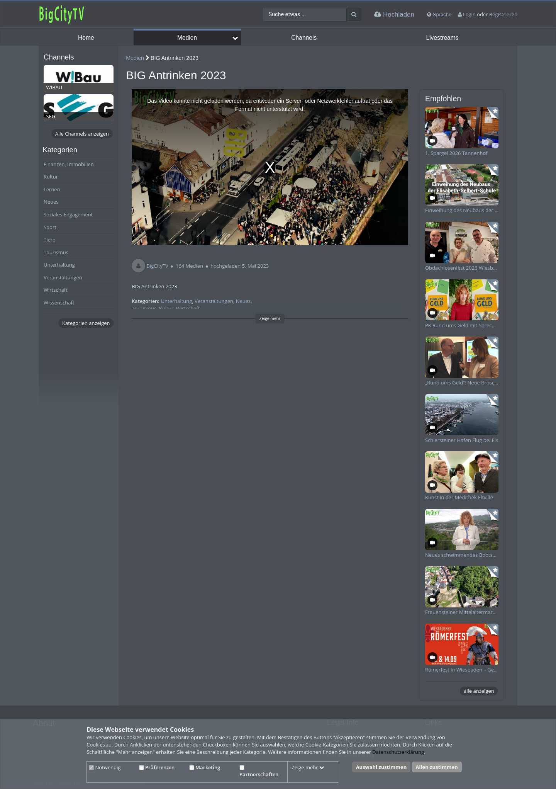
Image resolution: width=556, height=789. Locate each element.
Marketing (204, 767)
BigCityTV (157, 265)
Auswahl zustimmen (381, 766)
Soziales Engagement (68, 214)
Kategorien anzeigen (86, 323)
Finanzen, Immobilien (69, 164)
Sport (50, 227)
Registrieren (503, 14)
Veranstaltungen (63, 277)
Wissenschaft (59, 302)
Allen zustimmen (437, 766)
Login (469, 14)
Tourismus (56, 252)
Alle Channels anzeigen (82, 133)
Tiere (49, 239)
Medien (187, 37)
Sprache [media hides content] (439, 14)
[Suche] (353, 14)
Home (86, 37)
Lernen (52, 189)
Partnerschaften (258, 771)
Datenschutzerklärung (398, 751)
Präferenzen (157, 767)
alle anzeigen (479, 690)
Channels (304, 37)
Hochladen (394, 14)
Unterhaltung (59, 264)
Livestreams (442, 37)
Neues (51, 201)
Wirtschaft (56, 289)
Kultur (51, 176)
